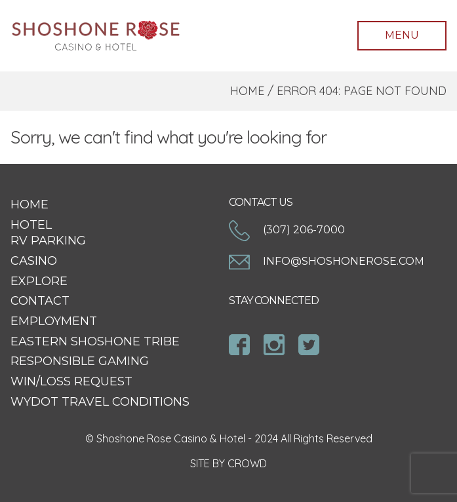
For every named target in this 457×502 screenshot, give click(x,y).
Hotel (31, 225)
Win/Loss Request (71, 381)
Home (247, 90)
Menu (402, 35)
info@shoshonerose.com (326, 261)
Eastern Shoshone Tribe (95, 341)
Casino (33, 261)
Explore (39, 281)
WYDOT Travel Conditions (99, 402)
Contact (40, 301)
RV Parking (48, 240)
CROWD (247, 463)
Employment (53, 321)
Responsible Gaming (79, 361)
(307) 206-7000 (287, 229)
